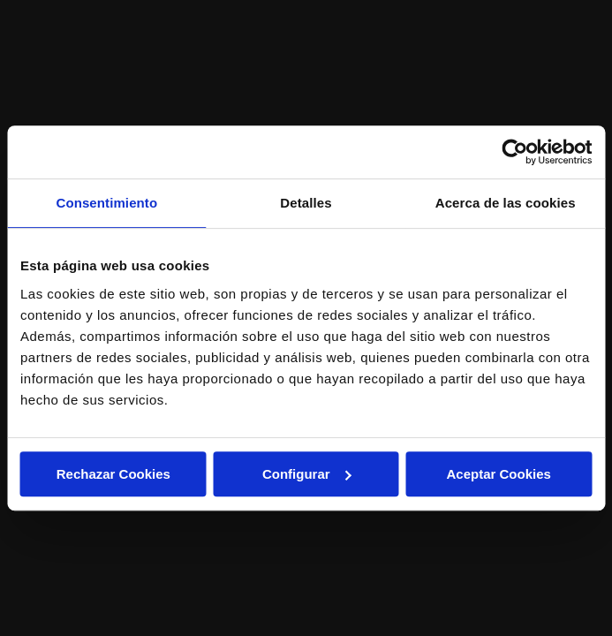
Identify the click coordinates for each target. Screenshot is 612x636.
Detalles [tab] (305, 202)
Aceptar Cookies (498, 473)
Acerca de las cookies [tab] (505, 202)
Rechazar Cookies (113, 473)
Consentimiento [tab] (106, 202)
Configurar (306, 473)
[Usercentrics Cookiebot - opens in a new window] (514, 152)
